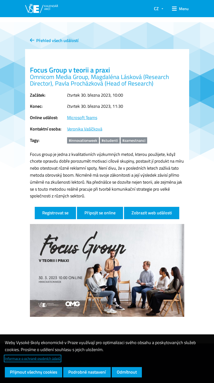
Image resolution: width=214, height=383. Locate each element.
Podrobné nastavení (87, 372)
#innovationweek (83, 140)
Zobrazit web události (151, 213)
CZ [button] (156, 8)
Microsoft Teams (82, 117)
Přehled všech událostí (54, 40)
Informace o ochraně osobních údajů (32, 358)
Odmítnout (127, 372)
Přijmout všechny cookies (33, 372)
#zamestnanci (133, 140)
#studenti (110, 140)
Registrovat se (55, 213)
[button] (178, 9)
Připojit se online (100, 213)
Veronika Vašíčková (84, 129)
